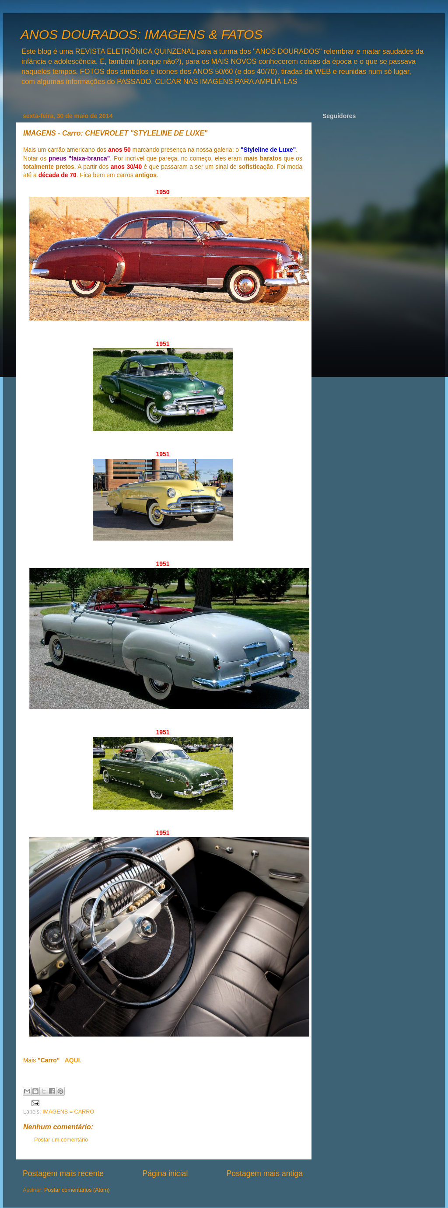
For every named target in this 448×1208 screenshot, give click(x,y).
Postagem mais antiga (265, 1173)
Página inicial (165, 1173)
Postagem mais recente (63, 1173)
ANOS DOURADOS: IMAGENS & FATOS (141, 34)
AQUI (72, 1060)
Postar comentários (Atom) (77, 1190)
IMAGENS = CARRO (68, 1112)
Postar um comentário (61, 1140)
